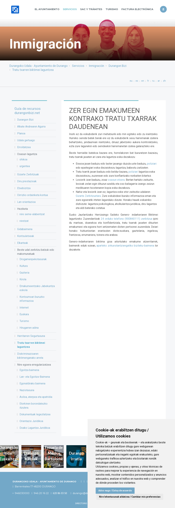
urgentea (25, 166)
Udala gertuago (26, 140)
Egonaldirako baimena (32, 383)
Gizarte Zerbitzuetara (88, 195)
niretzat (24, 221)
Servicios (70, 9)
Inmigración (96, 66)
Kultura (24, 266)
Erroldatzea (24, 147)
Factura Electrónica (137, 9)
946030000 (21, 493)
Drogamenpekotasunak (33, 259)
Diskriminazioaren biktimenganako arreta (30, 355)
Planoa (21, 133)
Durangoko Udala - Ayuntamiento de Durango (38, 66)
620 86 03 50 (59, 493)
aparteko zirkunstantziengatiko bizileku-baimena (125, 245)
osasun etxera (116, 179)
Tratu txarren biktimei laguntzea (33, 70)
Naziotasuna (27, 390)
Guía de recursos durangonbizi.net (27, 111)
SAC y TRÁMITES (91, 9)
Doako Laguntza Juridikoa (35, 427)
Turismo (112, 9)
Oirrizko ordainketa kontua (32, 195)
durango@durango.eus (85, 493)
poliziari (151, 163)
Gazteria (24, 272)
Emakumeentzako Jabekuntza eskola (37, 288)
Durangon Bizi (117, 66)
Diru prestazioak (27, 181)
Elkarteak (22, 243)
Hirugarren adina (29, 327)
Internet (24, 307)
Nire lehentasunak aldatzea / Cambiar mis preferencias (130, 496)
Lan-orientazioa (26, 202)
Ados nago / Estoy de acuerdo (115, 490)
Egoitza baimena (29, 370)
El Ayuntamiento (47, 9)
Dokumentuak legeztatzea (35, 414)
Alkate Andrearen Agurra (31, 126)
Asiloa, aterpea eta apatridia (36, 397)
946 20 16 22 (40, 493)
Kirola (23, 279)
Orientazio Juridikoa (31, 421)
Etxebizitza (23, 188)
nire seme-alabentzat (32, 214)
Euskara (24, 314)
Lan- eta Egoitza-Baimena (35, 376)
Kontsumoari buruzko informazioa (32, 298)
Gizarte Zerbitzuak (28, 174)
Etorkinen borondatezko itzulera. (33, 405)
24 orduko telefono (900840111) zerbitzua (126, 218)
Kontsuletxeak (25, 236)
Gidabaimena (24, 229)
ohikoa (23, 159)
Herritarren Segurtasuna (31, 336)
